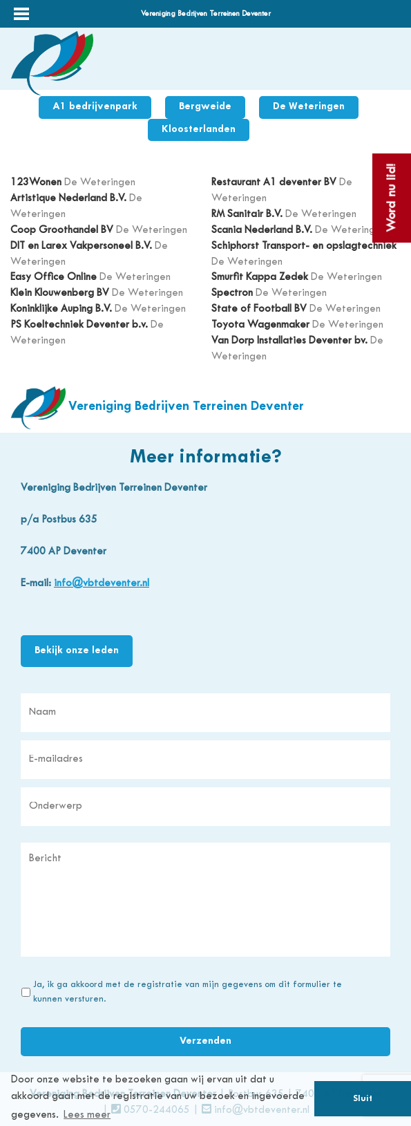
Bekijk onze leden (77, 650)
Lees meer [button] (87, 1115)
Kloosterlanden (199, 129)
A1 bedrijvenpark (94, 106)
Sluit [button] (362, 1099)
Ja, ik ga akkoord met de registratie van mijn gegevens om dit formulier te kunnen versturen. (187, 992)
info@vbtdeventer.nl (101, 583)
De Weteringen (309, 106)
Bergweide (205, 106)
